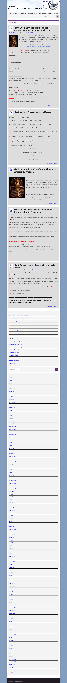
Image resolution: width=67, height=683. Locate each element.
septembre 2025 (12, 391)
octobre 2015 (12, 613)
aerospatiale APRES (13, 32)
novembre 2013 (12, 661)
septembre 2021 (12, 488)
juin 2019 (11, 540)
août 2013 (11, 667)
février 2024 (11, 421)
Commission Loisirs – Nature (15, 349)
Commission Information (14, 344)
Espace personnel (43, 13)
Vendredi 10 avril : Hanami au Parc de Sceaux (19, 318)
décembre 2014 (12, 632)
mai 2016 (11, 594)
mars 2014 (11, 651)
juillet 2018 (11, 567)
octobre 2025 (12, 388)
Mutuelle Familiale (13, 360)
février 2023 (11, 448)
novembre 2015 (12, 610)
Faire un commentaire (53, 105)
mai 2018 (11, 572)
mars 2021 (11, 502)
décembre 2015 (12, 607)
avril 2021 (11, 499)
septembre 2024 (12, 410)
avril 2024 (11, 415)
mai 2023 (11, 440)
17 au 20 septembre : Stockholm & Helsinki (18, 324)
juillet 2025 (11, 394)
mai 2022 (11, 467)
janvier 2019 (11, 553)
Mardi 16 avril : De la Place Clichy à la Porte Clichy (34, 266)
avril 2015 (11, 621)
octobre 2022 (12, 459)
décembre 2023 (12, 426)
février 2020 (11, 526)
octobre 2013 (12, 664)
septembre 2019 (12, 537)
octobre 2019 (12, 534)
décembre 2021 (12, 480)
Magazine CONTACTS (32, 13)
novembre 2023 (12, 429)
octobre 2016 (12, 586)
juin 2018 (11, 569)
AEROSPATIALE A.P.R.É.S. (20, 6)
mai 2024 (11, 413)
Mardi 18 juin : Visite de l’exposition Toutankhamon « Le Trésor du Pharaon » (33, 29)
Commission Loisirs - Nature (34, 114)
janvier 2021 (11, 507)
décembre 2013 (12, 659)
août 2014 (11, 640)
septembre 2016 (12, 588)
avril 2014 (11, 648)
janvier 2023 (11, 450)
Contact (56, 13)
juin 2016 (11, 591)
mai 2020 (11, 518)
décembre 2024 (12, 402)
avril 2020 (11, 521)
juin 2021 (11, 494)
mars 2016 (11, 599)
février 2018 (11, 580)
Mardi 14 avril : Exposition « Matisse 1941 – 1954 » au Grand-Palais (23, 321)
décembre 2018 (12, 556)
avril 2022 (11, 469)
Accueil (9, 13)
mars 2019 (11, 548)
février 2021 (11, 505)
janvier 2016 (11, 605)
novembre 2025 (12, 386)
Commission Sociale (13, 352)
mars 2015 (11, 624)
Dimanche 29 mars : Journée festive (17, 333)
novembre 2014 (12, 634)
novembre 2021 (12, 483)
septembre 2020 (12, 513)
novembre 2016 (12, 583)
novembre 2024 (12, 404)
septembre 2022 (12, 461)
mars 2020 (11, 523)
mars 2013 (11, 672)
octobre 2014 (12, 637)
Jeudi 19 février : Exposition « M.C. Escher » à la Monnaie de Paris (23, 330)
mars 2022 (11, 472)
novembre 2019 (12, 532)
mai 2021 (11, 496)
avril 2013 (11, 670)
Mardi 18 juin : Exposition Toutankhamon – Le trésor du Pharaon (35, 170)
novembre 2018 (12, 559)
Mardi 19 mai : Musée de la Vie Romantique (18, 315)
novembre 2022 (12, 456)
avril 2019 (11, 545)
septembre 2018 (12, 564)
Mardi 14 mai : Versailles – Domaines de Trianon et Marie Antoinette (33, 210)
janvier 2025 (11, 399)
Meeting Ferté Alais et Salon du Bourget (33, 112)
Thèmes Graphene (19, 681)
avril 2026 (11, 377)
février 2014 (11, 653)
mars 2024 (11, 418)
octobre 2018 (12, 561)
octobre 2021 (12, 486)
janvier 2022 (11, 477)
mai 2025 (11, 396)
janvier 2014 (11, 656)
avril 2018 (11, 575)
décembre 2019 (12, 529)
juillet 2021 (11, 491)
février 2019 (11, 551)
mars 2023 (11, 445)
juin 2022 (11, 464)
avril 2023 (11, 442)
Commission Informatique (14, 347)
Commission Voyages (13, 355)
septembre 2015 (12, 615)
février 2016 (11, 602)
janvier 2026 (11, 383)
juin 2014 (11, 642)
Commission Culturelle (28, 32)
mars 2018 (11, 578)
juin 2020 (11, 515)
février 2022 (11, 475)
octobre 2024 (12, 407)
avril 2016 (11, 597)
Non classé (11, 363)
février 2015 (11, 626)
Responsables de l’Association (19, 13)
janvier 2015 (11, 629)
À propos (50, 13)
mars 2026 (11, 380)
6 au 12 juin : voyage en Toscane (16, 327)
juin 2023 (11, 437)
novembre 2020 (12, 510)
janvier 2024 (11, 423)
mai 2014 (11, 645)
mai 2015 (11, 618)
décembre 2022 (12, 453)
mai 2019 (11, 542)
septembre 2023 (12, 434)
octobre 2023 (12, 432)
